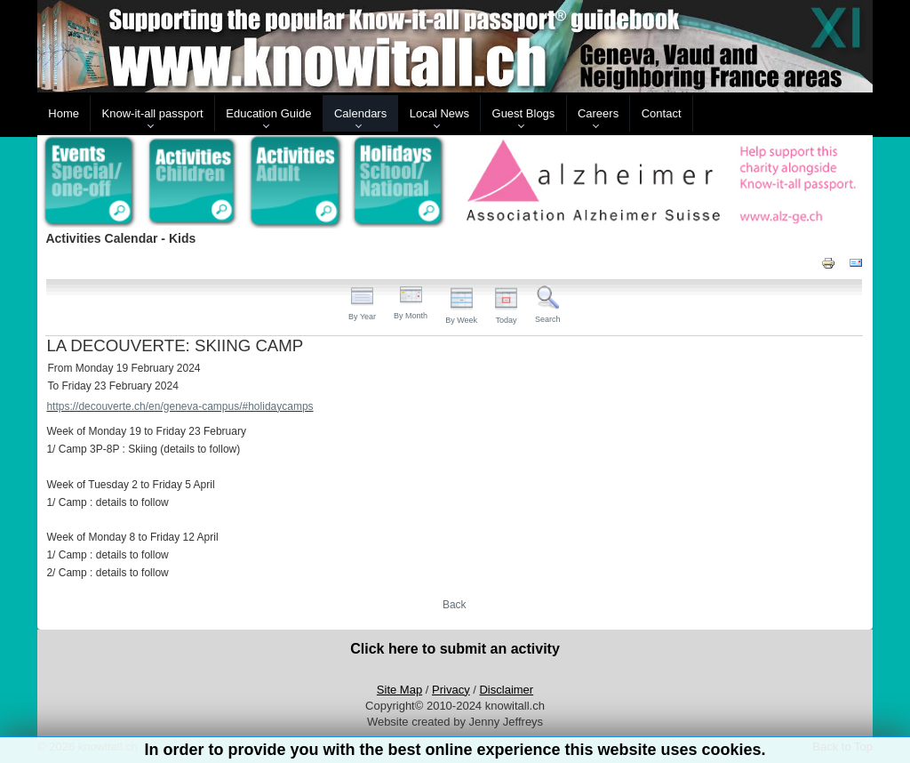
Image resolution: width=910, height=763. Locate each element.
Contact (662, 113)
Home (63, 113)
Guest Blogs (523, 113)
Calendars (360, 113)
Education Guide (268, 113)
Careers (598, 113)
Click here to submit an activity (455, 648)
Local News (439, 113)
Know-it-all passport (153, 113)
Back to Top (842, 746)
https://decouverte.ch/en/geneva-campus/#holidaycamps (179, 406)
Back (455, 604)
